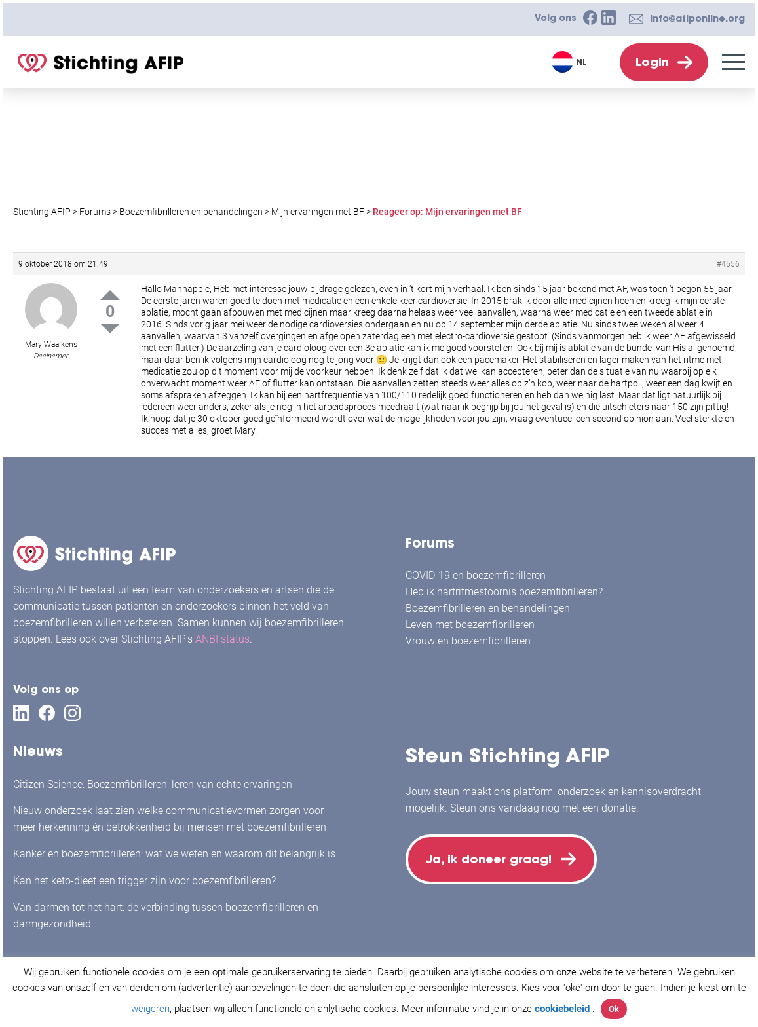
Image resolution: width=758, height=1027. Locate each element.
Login (652, 61)
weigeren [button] (150, 1009)
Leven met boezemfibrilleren (470, 624)
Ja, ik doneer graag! (490, 859)
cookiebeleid (562, 1009)
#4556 (728, 264)
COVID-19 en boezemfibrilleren (476, 575)
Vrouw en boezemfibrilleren (468, 641)
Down (110, 328)
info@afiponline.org (697, 18)
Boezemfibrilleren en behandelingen (488, 608)
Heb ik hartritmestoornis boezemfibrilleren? (504, 592)
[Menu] (733, 62)
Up (110, 295)
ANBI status (222, 639)
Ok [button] (614, 1009)
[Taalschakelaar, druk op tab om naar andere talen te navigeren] (571, 62)
